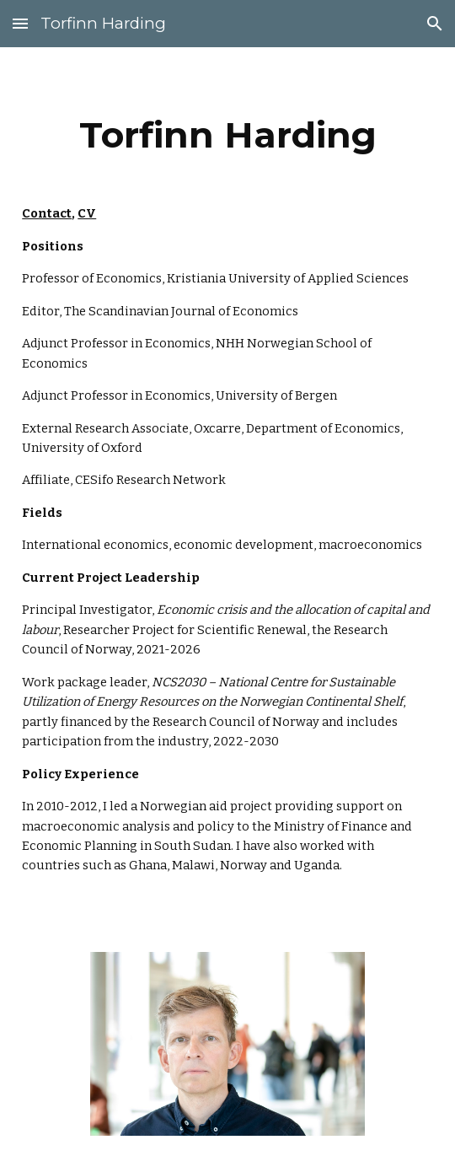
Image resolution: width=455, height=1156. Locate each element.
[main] (227, 141)
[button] (20, 23)
